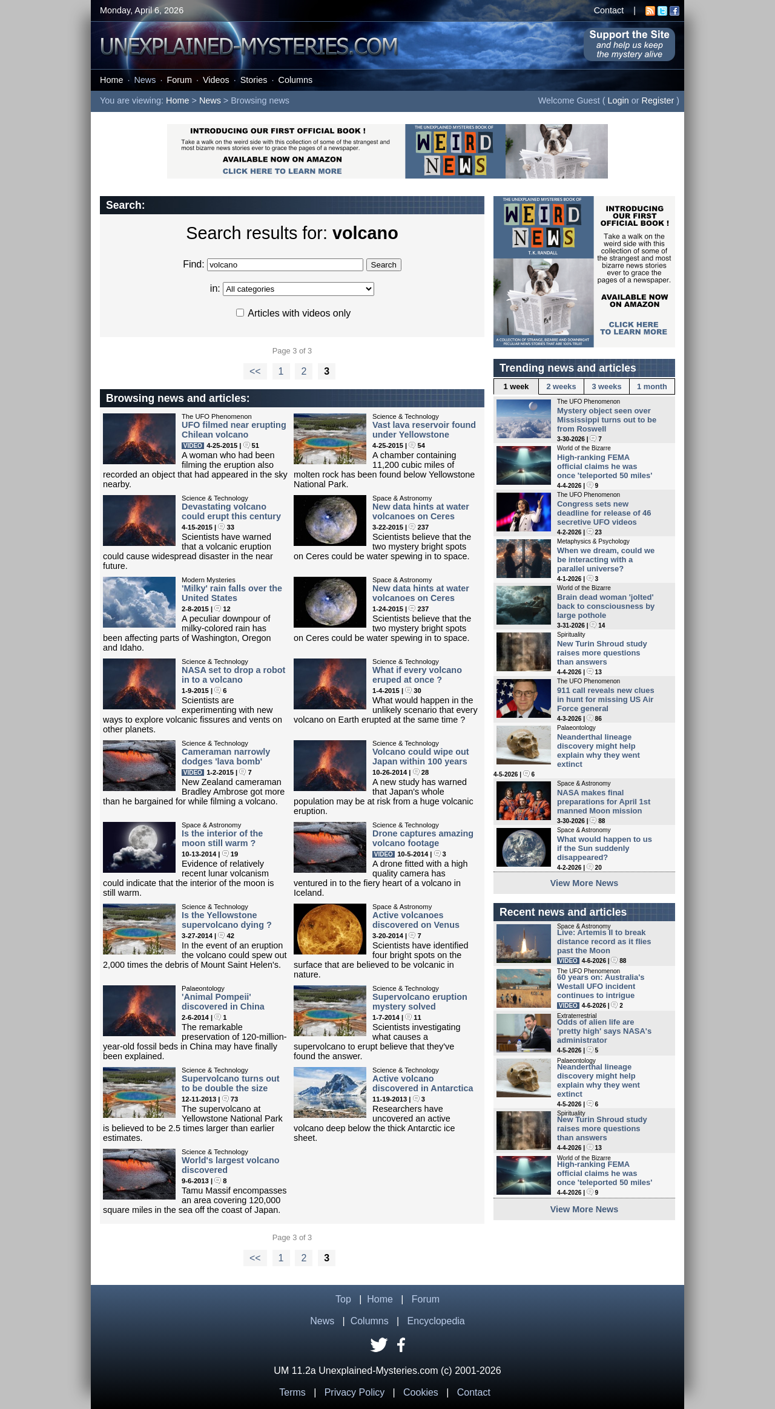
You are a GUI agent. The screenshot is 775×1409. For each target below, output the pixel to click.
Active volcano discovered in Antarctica (422, 1083)
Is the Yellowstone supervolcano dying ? (227, 920)
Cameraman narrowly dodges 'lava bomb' (226, 756)
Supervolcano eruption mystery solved (419, 1001)
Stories (254, 80)
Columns (296, 80)
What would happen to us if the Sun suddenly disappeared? (604, 848)
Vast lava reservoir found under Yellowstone (424, 429)
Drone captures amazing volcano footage (422, 838)
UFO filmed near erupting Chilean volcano (234, 429)
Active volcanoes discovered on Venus (416, 920)
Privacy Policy (355, 1392)
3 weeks (606, 386)
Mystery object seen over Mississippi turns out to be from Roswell (606, 419)
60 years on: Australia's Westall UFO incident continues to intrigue (600, 986)
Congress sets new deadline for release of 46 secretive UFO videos (604, 513)
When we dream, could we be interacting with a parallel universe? (606, 559)
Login (618, 100)
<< (255, 371)
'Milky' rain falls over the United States (232, 593)
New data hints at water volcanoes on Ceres (420, 511)
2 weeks (561, 386)
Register (658, 100)
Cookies (420, 1392)
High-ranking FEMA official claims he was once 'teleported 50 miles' (604, 466)
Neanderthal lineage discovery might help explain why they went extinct (598, 750)
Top (343, 1299)
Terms (292, 1392)
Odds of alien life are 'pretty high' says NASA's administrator (604, 1031)
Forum (179, 80)
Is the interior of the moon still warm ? (222, 838)
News (145, 80)
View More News (584, 883)
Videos (216, 80)
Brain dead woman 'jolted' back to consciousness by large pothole (606, 606)
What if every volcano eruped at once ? (417, 675)
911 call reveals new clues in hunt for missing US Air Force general (606, 699)
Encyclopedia (436, 1321)
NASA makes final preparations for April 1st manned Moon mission (603, 801)
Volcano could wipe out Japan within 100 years (420, 756)
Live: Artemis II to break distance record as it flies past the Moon (604, 941)
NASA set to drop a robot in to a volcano (233, 675)
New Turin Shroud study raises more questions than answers (602, 652)
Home (111, 80)
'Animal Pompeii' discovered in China (223, 1001)
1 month (652, 386)
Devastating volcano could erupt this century (231, 511)
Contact (609, 10)
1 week (516, 386)
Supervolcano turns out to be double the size (231, 1083)
